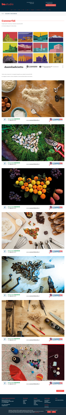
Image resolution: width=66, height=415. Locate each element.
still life (35, 403)
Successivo (60, 390)
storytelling (36, 404)
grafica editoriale (47, 402)
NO (53, 411)
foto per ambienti (37, 400)
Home (3, 13)
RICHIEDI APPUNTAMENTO (50, 5)
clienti (24, 402)
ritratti (35, 402)
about (24, 401)
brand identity (46, 400)
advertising (46, 406)
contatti (24, 403)
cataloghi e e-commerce (38, 401)
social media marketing (59, 400)
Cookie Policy (37, 412)
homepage (25, 400)
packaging (46, 401)
